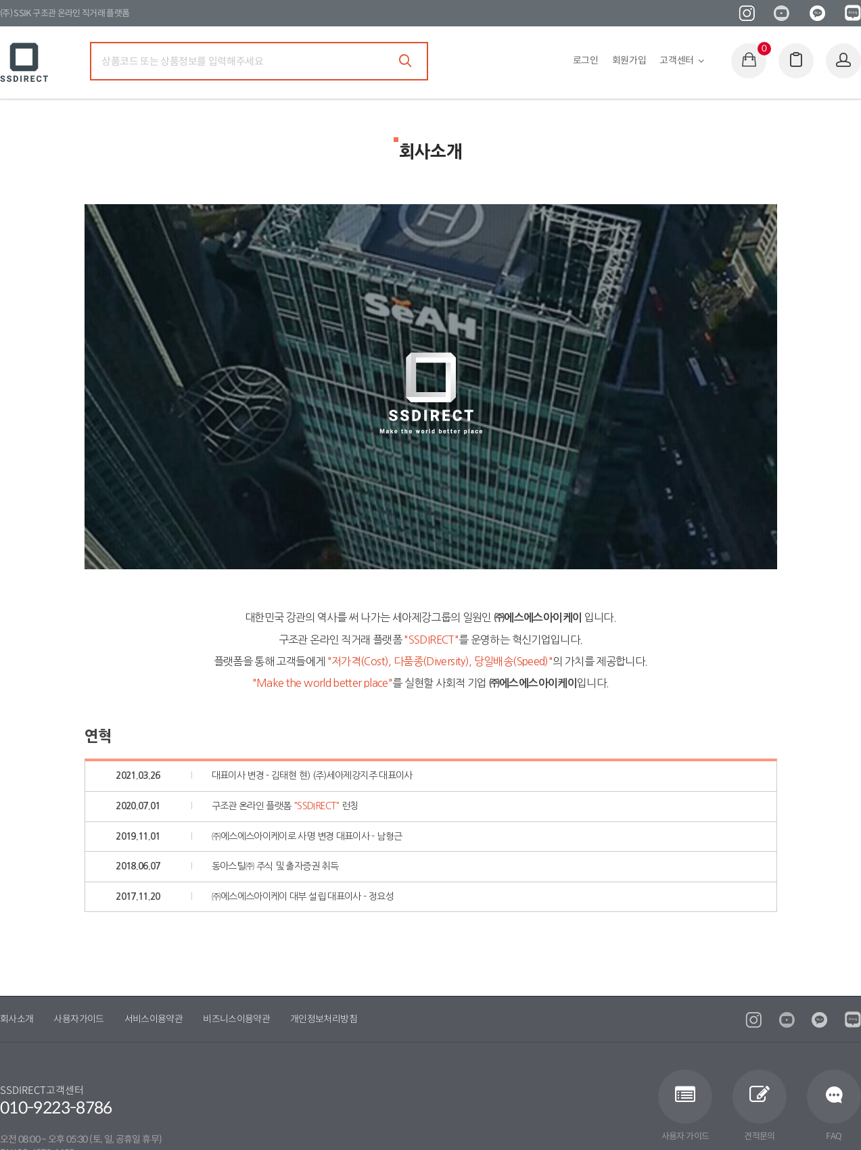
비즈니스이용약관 (236, 1019)
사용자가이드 (78, 1019)
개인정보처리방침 (323, 1019)
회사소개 (16, 1019)
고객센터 (676, 60)
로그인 (586, 60)
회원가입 (629, 60)
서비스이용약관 (153, 1019)
